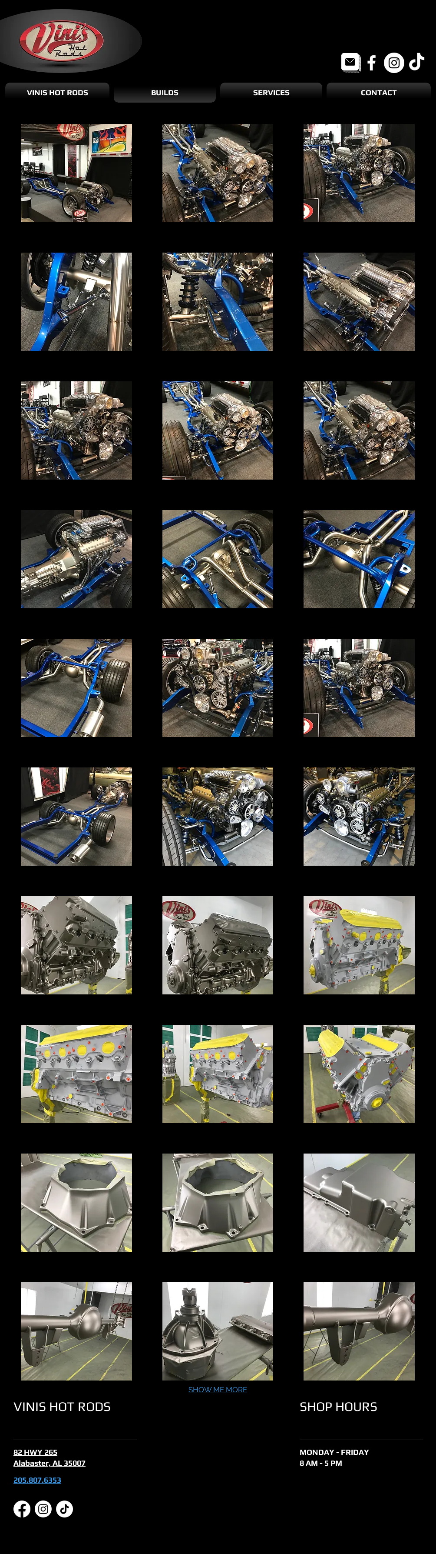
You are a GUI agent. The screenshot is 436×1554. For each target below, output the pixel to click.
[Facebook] (371, 63)
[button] (76, 173)
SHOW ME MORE (217, 1389)
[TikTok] (416, 63)
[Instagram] (394, 63)
